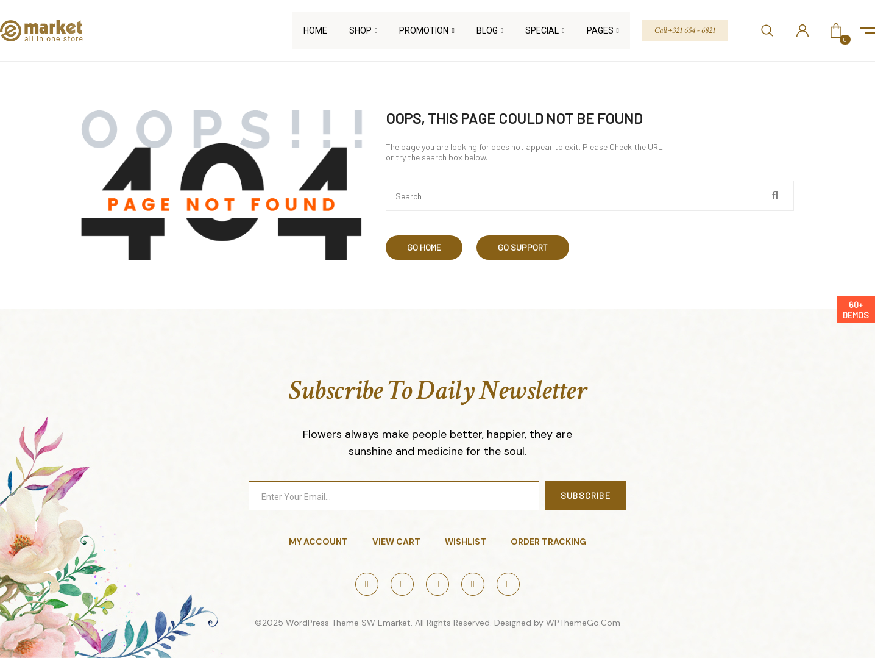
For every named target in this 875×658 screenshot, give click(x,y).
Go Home (424, 247)
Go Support (523, 247)
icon (867, 30)
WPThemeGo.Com (583, 622)
